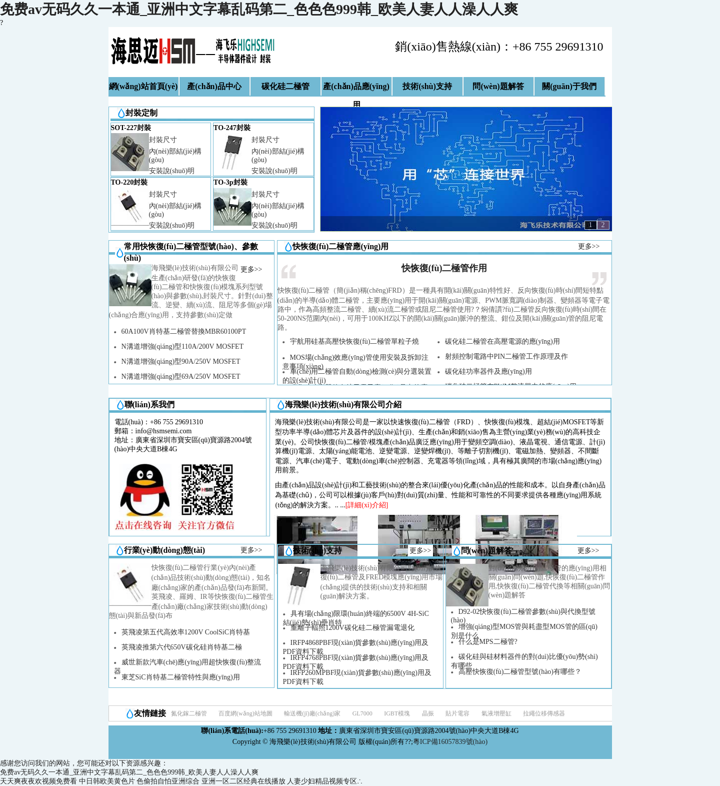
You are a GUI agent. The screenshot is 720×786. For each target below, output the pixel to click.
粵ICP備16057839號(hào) (450, 741)
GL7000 (362, 713)
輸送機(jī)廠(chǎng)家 (312, 713)
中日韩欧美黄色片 (107, 781)
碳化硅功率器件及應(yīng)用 (488, 371)
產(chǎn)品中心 (214, 86)
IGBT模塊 (397, 713)
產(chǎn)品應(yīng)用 (356, 89)
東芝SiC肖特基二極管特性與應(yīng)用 (181, 677)
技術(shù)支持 (427, 86)
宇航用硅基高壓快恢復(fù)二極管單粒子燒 (355, 341)
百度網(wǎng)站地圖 (245, 713)
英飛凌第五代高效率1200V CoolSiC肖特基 (186, 632)
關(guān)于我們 (569, 86)
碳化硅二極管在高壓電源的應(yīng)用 (502, 341)
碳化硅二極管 (286, 86)
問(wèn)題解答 (498, 86)
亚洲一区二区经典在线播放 (244, 781)
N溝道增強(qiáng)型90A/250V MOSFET (181, 361)
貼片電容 (458, 713)
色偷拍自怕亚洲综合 (168, 781)
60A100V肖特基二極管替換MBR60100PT (184, 331)
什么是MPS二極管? (488, 641)
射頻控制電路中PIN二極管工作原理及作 (506, 356)
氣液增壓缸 (497, 713)
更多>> (251, 269)
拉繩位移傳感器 (544, 713)
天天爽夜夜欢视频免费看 (38, 781)
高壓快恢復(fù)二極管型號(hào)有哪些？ (520, 671)
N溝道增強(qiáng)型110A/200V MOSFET (183, 346)
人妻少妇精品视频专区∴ (324, 781)
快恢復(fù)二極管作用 (445, 268)
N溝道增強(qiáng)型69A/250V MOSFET (181, 376)
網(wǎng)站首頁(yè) (143, 86)
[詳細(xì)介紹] (367, 505)
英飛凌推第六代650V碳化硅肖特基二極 (182, 647)
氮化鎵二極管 (189, 713)
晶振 (428, 713)
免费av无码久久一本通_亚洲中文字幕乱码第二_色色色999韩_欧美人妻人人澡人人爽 (259, 9)
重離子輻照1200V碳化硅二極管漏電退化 (352, 627)
